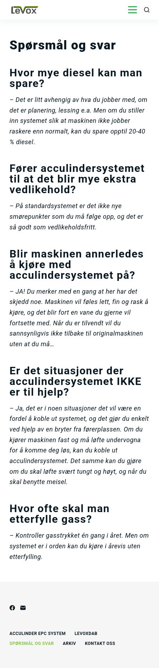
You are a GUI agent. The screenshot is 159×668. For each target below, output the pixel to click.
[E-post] (23, 607)
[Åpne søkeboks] (146, 9)
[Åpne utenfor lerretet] (132, 9)
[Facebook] (12, 607)
